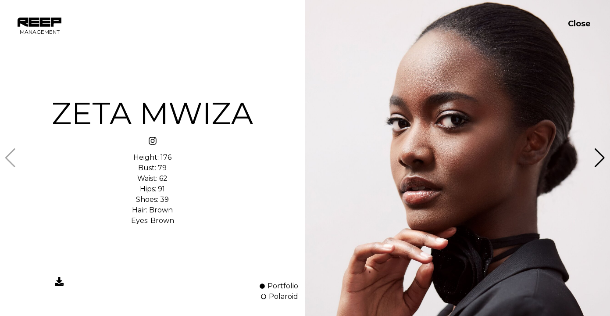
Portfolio (278, 286)
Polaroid (279, 296)
